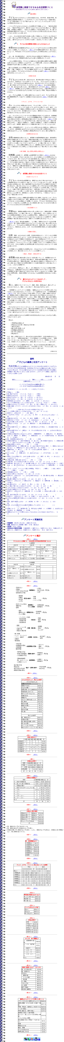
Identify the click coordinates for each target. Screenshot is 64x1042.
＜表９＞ (50, 119)
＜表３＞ (46, 71)
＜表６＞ (47, 87)
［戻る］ (35, 539)
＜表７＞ (11, 88)
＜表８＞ (44, 97)
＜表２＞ (53, 56)
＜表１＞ (31, 50)
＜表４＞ (40, 85)
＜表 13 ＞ (47, 155)
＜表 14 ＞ (12, 221)
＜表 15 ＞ (10, 293)
